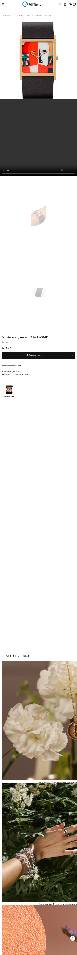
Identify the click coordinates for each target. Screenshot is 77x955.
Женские (20, 15)
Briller (9, 15)
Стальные (38, 15)
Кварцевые (47, 15)
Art (14, 15)
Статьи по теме (16, 655)
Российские (29, 15)
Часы (4, 15)
